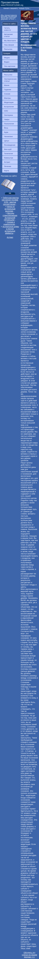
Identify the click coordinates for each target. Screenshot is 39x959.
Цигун (6, 141)
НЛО (6, 111)
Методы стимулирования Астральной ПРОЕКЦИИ (10, 216)
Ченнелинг (8, 136)
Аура (6, 132)
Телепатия (8, 153)
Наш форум (9, 45)
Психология (9, 124)
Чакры (6, 119)
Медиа (7, 58)
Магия (6, 85)
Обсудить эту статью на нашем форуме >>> (29, 954)
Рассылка (8, 49)
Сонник (7, 94)
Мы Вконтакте (10, 41)
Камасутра (8, 158)
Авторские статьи (8, 35)
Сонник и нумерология (9, 223)
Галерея (6, 53)
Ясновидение (9, 145)
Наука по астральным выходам (10, 208)
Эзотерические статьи (10, 80)
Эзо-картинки (9, 66)
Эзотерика (8, 115)
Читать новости (7, 29)
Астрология (9, 107)
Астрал (7, 162)
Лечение (7, 166)
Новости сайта (9, 24)
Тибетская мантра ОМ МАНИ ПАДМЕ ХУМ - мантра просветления (10, 201)
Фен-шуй (7, 149)
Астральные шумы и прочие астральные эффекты (11, 229)
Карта (6, 171)
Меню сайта (8, 70)
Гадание (7, 90)
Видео (6, 62)
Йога (6, 128)
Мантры (7, 98)
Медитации (8, 102)
